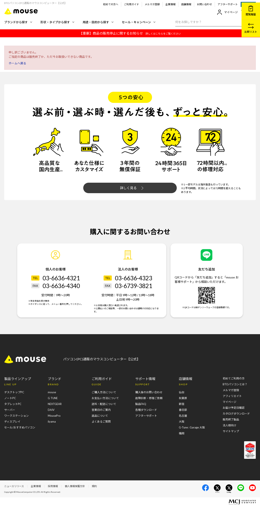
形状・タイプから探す (57, 22)
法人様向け (229, 425)
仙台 (181, 392)
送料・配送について (104, 404)
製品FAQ (140, 404)
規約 (94, 486)
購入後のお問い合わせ (148, 392)
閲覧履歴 (251, 11)
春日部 (183, 409)
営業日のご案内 (101, 409)
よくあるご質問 (101, 421)
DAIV (51, 409)
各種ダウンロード (146, 409)
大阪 (181, 421)
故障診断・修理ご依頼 (148, 398)
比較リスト (250, 28)
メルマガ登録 (152, 4)
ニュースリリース (14, 486)
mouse (52, 392)
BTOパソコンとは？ (235, 384)
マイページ (227, 12)
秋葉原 (183, 398)
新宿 (181, 404)
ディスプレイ (12, 421)
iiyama (52, 421)
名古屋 (183, 415)
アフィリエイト (232, 396)
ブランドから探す (18, 22)
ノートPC (10, 398)
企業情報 (170, 4)
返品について (100, 415)
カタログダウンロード (236, 413)
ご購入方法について (104, 392)
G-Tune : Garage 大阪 (192, 427)
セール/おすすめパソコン (19, 427)
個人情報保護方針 (75, 486)
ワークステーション (16, 415)
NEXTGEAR (55, 404)
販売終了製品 (231, 419)
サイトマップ (231, 431)
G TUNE (53, 398)
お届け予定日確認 (233, 407)
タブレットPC (12, 404)
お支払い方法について (105, 398)
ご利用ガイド (131, 4)
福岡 (181, 433)
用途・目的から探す (98, 22)
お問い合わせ (204, 4)
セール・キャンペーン (138, 22)
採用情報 (53, 486)
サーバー (9, 409)
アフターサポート (228, 4)
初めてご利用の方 (233, 378)
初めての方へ (110, 4)
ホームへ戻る (17, 63)
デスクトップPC (14, 392)
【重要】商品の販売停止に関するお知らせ (130, 33)
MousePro (54, 415)
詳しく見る (131, 188)
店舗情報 (186, 4)
